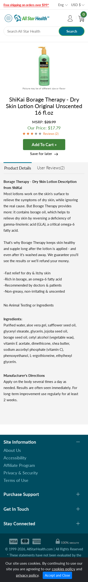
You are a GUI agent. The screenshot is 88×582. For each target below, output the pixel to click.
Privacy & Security (21, 472)
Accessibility (15, 457)
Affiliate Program (19, 465)
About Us (12, 450)
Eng (61, 5)
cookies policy (63, 569)
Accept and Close (57, 575)
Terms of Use (16, 480)
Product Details (17, 168)
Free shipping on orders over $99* (26, 5)
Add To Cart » (44, 144)
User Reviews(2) (51, 167)
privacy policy (27, 575)
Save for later (41, 153)
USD (76, 5)
